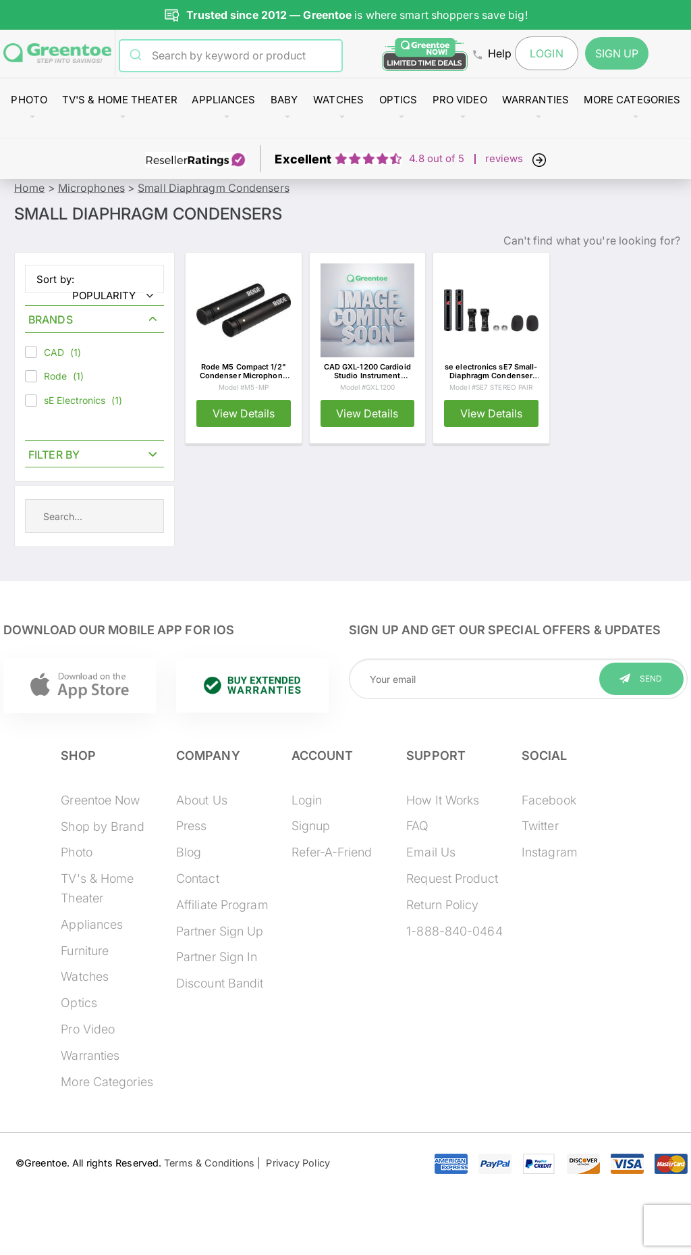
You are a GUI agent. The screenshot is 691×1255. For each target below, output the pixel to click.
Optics (398, 99)
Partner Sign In (217, 957)
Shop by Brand (102, 826)
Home (29, 188)
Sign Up (617, 53)
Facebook (549, 800)
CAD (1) (53, 352)
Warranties (535, 99)
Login (546, 53)
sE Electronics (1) (73, 400)
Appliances (223, 99)
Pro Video (460, 99)
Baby (284, 99)
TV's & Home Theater (119, 99)
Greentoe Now (100, 800)
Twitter (540, 826)
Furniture (85, 951)
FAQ (417, 826)
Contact (197, 878)
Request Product (452, 878)
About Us (201, 800)
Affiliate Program (222, 905)
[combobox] (240, 55)
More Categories (632, 99)
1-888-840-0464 (454, 931)
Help (492, 53)
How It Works (442, 800)
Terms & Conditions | (212, 1163)
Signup (311, 826)
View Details (244, 413)
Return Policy (442, 905)
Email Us (430, 852)
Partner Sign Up (220, 931)
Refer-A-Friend (332, 852)
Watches (338, 99)
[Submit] (136, 56)
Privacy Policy (295, 1163)
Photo (29, 99)
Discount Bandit (220, 983)
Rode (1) (54, 376)
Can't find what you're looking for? (592, 240)
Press (191, 826)
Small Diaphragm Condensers (213, 188)
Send (651, 678)
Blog (188, 852)
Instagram (550, 852)
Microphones (91, 188)
